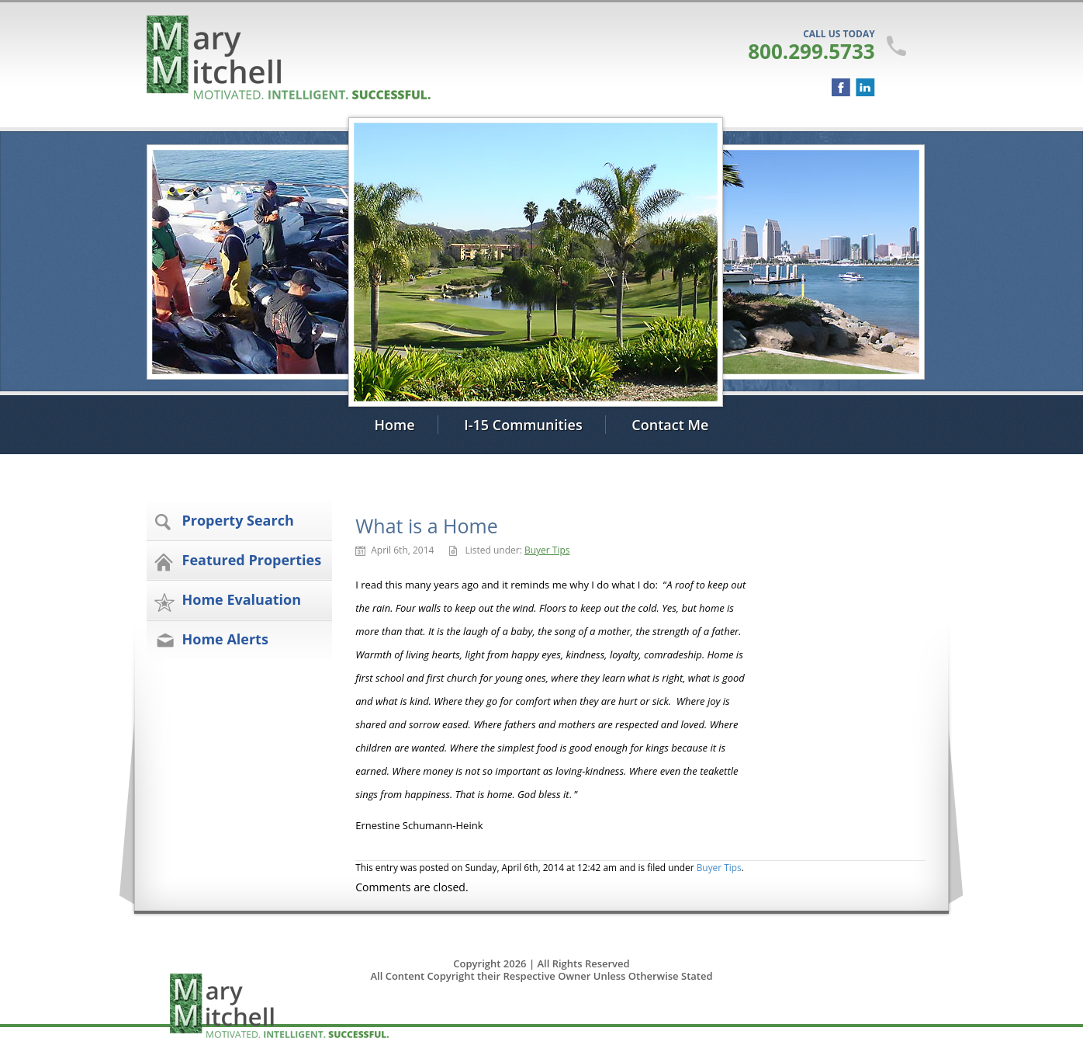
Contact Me (669, 424)
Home (395, 424)
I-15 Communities (523, 424)
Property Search (238, 520)
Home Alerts (225, 639)
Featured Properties (252, 559)
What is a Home (426, 525)
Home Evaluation (242, 599)
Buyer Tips (547, 550)
